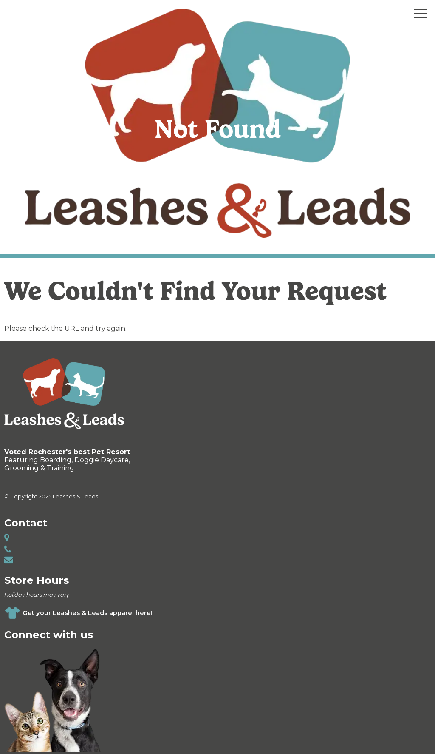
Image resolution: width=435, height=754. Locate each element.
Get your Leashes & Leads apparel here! (88, 612)
